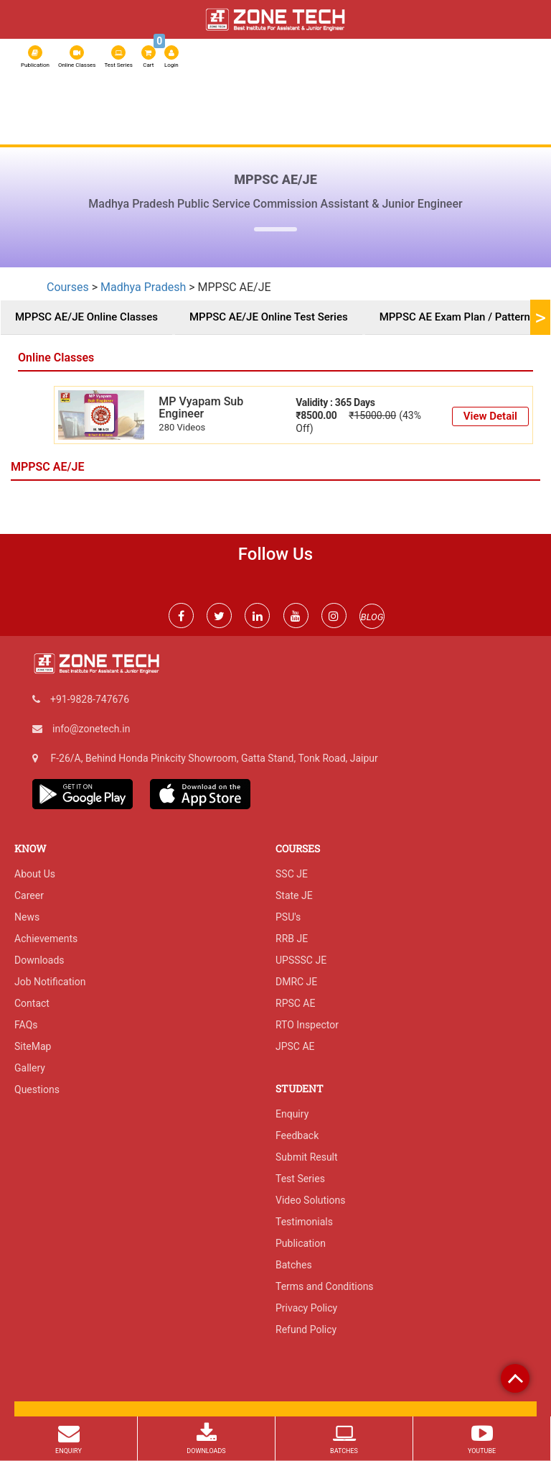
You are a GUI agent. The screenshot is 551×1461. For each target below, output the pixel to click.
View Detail (490, 416)
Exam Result (52, 133)
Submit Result (307, 1157)
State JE (294, 895)
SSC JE (320, 107)
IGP (492, 107)
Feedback (297, 1135)
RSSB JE (281, 107)
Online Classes (77, 56)
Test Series (118, 56)
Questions (37, 1089)
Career (29, 895)
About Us (44, 107)
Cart (149, 55)
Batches (294, 1265)
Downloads (39, 960)
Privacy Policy (306, 1308)
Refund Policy (306, 1329)
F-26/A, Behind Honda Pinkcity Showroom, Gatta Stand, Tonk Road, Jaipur (213, 758)
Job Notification (49, 981)
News (26, 917)
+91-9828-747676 (89, 699)
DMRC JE (296, 981)
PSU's (288, 917)
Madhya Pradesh (143, 287)
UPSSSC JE (301, 960)
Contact (32, 1003)
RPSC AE (397, 107)
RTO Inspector (307, 1025)
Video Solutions (310, 1200)
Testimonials (304, 1221)
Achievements (45, 938)
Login (171, 56)
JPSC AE (295, 1046)
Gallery (29, 1068)
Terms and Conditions (325, 1286)
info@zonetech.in (91, 728)
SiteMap (32, 1046)
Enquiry (292, 1114)
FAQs (26, 1025)
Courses (236, 107)
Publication (35, 56)
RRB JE (357, 107)
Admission (449, 107)
